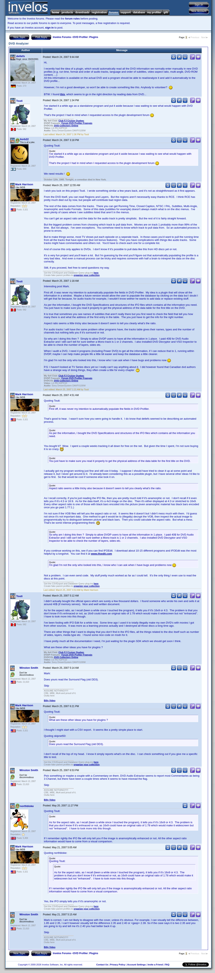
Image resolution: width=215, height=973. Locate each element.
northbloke (27, 806)
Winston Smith (28, 667)
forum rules (72, 18)
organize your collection (87, 275)
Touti (19, 100)
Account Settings (136, 964)
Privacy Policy (117, 964)
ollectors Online (66, 125)
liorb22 (24, 139)
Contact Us (102, 964)
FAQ (167, 964)
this (62, 94)
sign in (49, 27)
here (96, 272)
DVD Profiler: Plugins (85, 37)
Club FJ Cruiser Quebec (71, 120)
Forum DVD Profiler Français (76, 123)
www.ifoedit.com (101, 553)
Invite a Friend (155, 964)
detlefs (20, 56)
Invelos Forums (62, 37)
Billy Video (49, 700)
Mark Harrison (24, 184)
